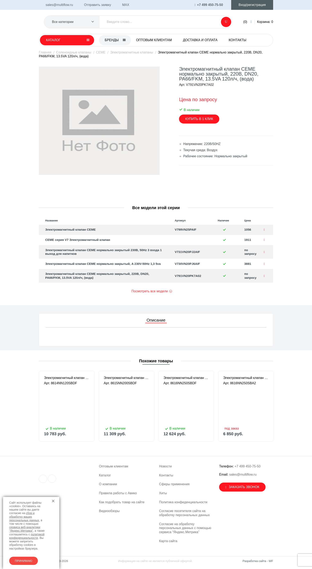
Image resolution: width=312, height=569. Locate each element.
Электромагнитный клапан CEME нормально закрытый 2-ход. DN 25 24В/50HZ (246, 378)
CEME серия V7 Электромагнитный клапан (77, 239)
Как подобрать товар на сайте (122, 502)
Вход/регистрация (252, 5)
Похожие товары (156, 361)
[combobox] (72, 22)
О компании (108, 484)
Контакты (237, 40)
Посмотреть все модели (150, 291)
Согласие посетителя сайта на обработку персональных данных (184, 513)
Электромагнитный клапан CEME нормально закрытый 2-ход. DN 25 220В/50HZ (186, 378)
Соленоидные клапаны (73, 52)
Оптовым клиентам (154, 40)
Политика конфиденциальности (183, 502)
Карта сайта (168, 541)
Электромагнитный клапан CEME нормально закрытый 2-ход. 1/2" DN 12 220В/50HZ (66, 378)
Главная (45, 52)
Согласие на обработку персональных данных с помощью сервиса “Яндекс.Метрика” (185, 528)
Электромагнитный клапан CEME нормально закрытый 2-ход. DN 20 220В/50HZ (126, 378)
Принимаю (23, 560)
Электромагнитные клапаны (131, 52)
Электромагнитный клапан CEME (70, 229)
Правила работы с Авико (118, 493)
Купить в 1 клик (199, 119)
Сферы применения (174, 484)
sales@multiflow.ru (243, 474)
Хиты (163, 493)
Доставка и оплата (200, 40)
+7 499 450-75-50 (248, 466)
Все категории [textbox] (62, 22)
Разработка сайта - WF (258, 561)
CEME (100, 52)
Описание (155, 320)
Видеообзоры (109, 511)
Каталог (105, 475)
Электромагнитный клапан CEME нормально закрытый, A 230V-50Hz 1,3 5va (103, 263)
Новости (165, 466)
